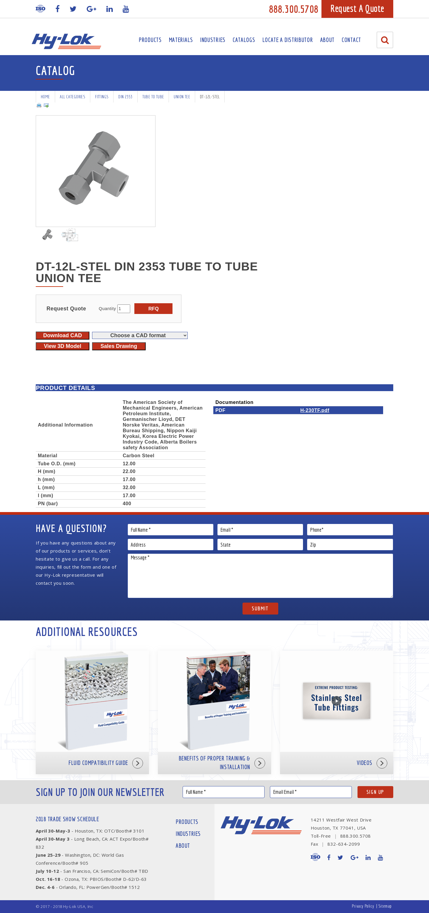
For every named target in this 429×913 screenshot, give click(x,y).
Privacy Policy (363, 906)
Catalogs (244, 39)
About (327, 39)
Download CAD (62, 335)
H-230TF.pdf (314, 410)
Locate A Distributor (287, 39)
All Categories (73, 96)
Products (150, 39)
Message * (261, 575)
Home (45, 96)
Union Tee (182, 96)
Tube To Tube (153, 96)
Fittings (101, 96)
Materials (181, 39)
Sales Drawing (118, 346)
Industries (213, 39)
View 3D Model (62, 346)
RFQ (153, 308)
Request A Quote (357, 8)
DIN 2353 (125, 96)
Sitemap (385, 906)
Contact (351, 39)
